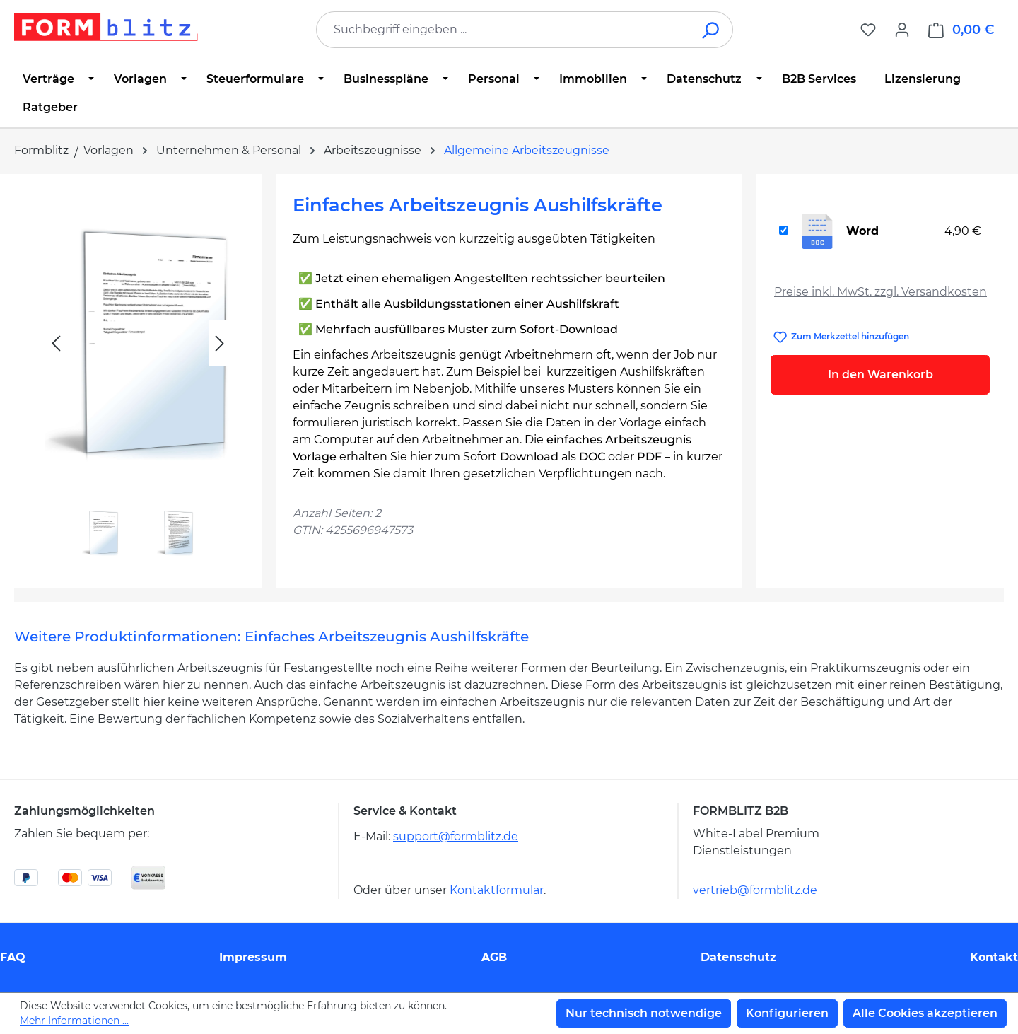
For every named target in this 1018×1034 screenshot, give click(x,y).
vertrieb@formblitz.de (755, 890)
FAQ (12, 957)
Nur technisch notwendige (644, 1013)
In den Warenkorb (880, 374)
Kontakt (994, 957)
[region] (138, 375)
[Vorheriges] (55, 343)
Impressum (253, 957)
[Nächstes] (219, 343)
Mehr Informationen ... (74, 1020)
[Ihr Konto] (902, 30)
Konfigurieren (787, 1013)
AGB (494, 957)
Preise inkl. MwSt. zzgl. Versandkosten (880, 291)
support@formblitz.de (455, 836)
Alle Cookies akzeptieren (925, 1013)
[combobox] (503, 29)
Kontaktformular (497, 890)
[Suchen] (711, 29)
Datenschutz (738, 957)
